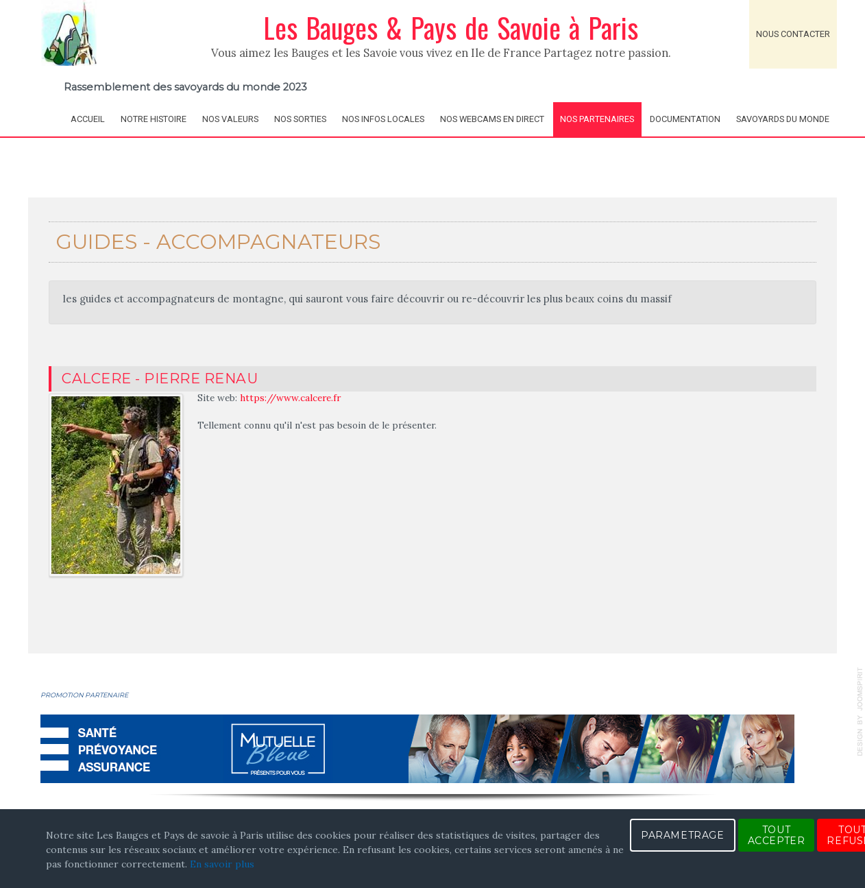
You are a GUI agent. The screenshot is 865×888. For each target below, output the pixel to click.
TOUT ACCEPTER (776, 835)
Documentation (685, 119)
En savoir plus (222, 864)
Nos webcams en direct (492, 119)
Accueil (88, 119)
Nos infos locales (383, 119)
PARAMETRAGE (682, 835)
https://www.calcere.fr (290, 398)
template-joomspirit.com (860, 711)
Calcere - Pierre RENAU (160, 378)
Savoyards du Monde (782, 119)
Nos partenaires (597, 119)
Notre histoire (153, 119)
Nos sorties (300, 119)
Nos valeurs (230, 119)
